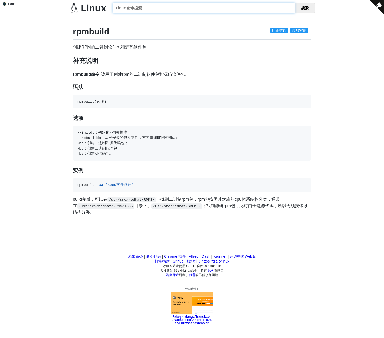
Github (178, 261)
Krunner (220, 256)
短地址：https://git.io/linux (208, 261)
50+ (210, 270)
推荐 (192, 275)
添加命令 (135, 256)
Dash (206, 256)
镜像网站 (172, 275)
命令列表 (153, 256)
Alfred (194, 256)
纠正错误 (279, 30)
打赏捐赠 (162, 261)
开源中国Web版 (243, 256)
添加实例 (299, 30)
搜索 (305, 8)
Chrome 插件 (175, 256)
